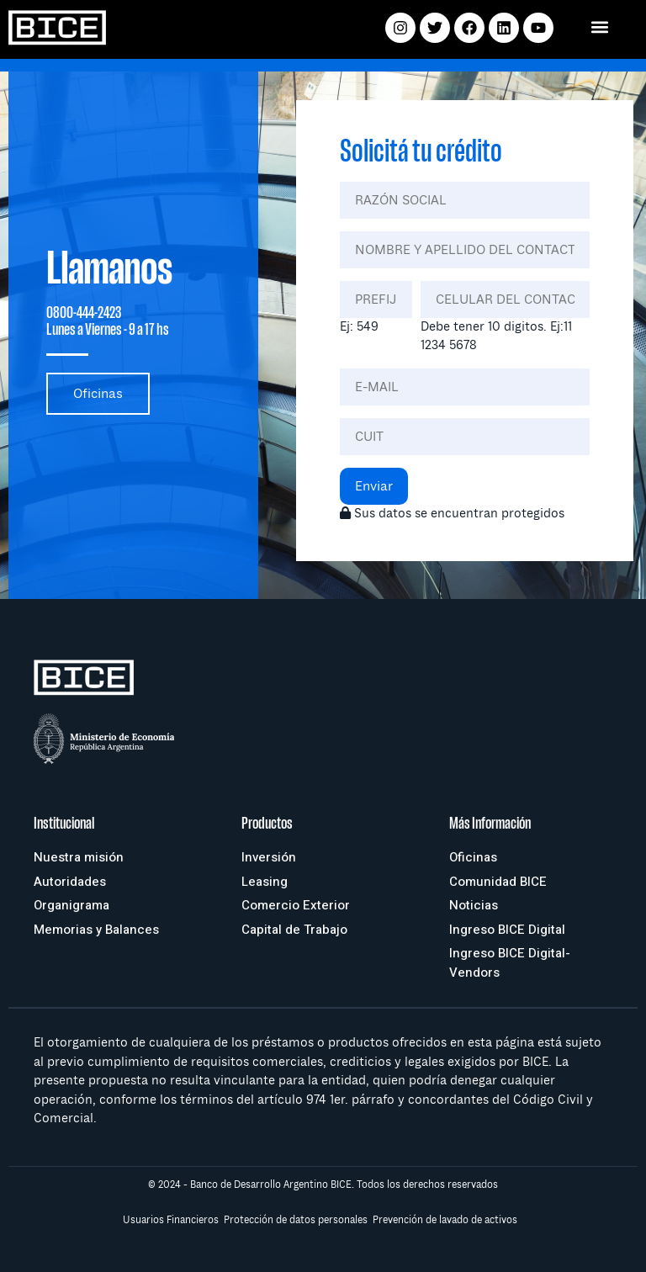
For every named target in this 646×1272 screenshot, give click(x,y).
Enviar (374, 486)
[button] (600, 26)
